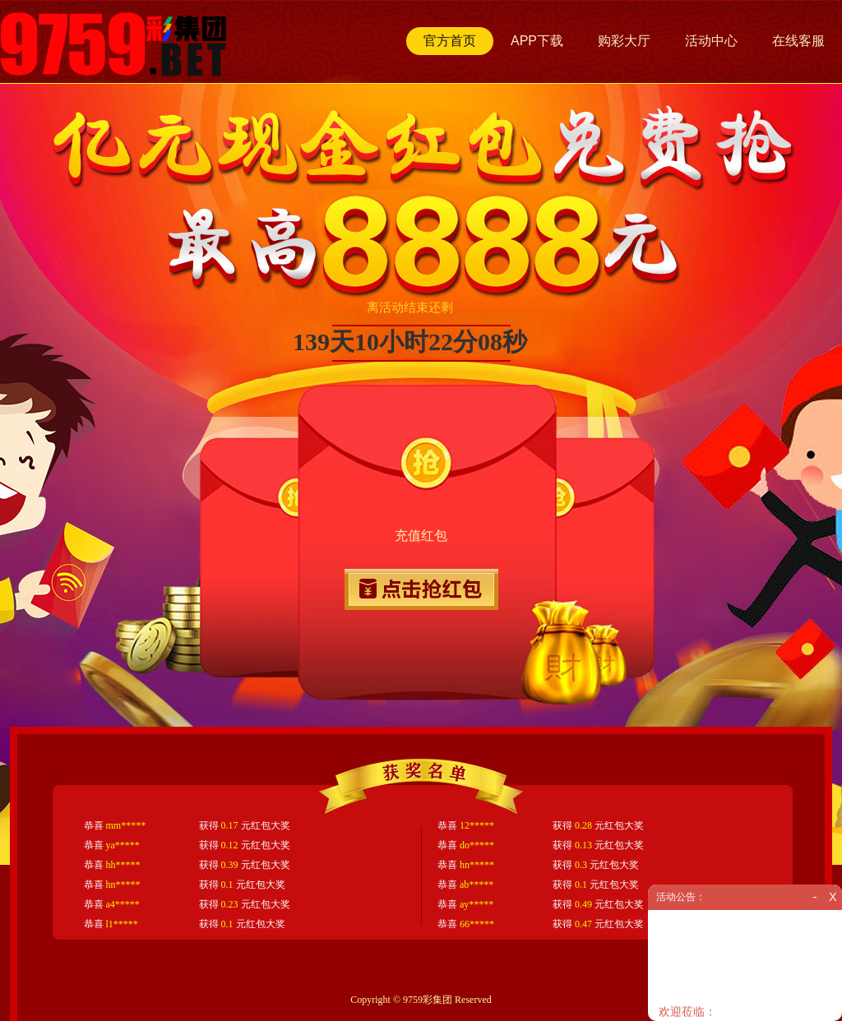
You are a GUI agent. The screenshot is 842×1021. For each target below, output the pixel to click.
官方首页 (449, 41)
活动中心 (711, 41)
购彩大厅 (624, 41)
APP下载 (537, 41)
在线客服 (798, 41)
